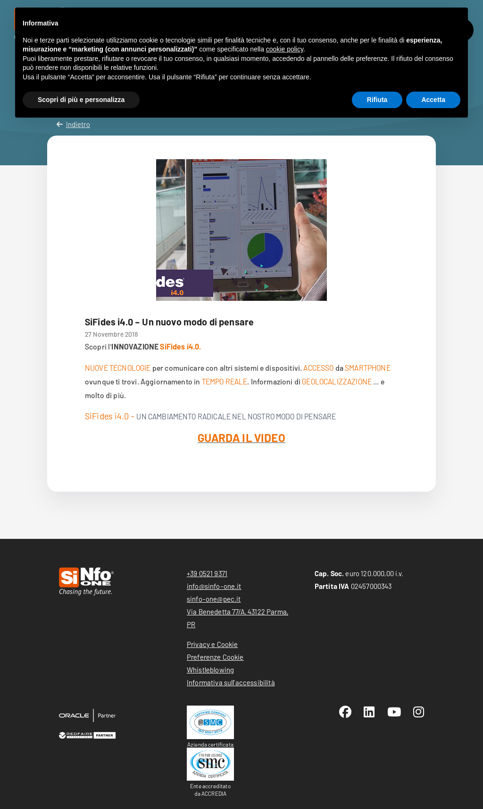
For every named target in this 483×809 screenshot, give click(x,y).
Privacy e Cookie (212, 644)
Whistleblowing (210, 669)
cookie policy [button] (284, 49)
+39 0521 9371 (207, 573)
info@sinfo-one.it (214, 586)
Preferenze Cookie (215, 657)
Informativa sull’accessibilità (231, 682)
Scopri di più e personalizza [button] (81, 99)
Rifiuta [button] (377, 99)
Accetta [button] (433, 99)
